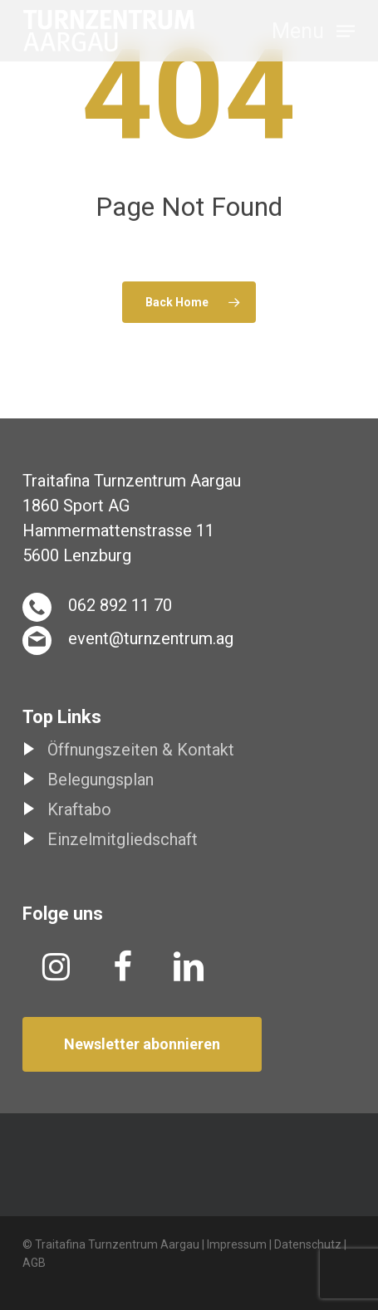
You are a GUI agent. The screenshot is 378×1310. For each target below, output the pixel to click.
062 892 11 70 (120, 605)
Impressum (237, 1244)
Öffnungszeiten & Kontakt (140, 750)
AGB (34, 1262)
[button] (313, 29)
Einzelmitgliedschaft (122, 839)
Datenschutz (307, 1244)
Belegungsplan (100, 779)
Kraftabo (79, 809)
